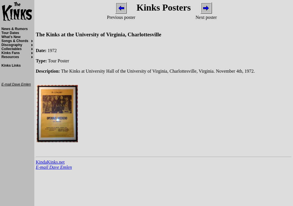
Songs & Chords (14, 41)
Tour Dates (10, 33)
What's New (11, 37)
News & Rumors (14, 29)
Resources (10, 57)
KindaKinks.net (50, 162)
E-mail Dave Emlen (54, 167)
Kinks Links (11, 66)
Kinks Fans (10, 53)
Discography (11, 45)
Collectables (11, 49)
